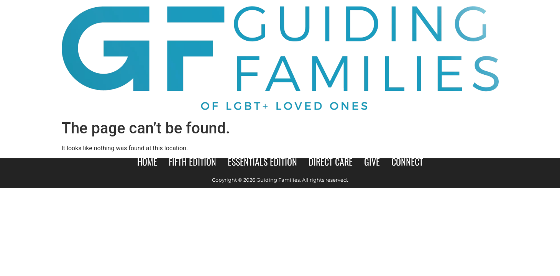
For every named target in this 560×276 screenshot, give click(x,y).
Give (372, 161)
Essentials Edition (262, 161)
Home (147, 161)
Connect (407, 161)
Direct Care (331, 161)
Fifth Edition (192, 161)
